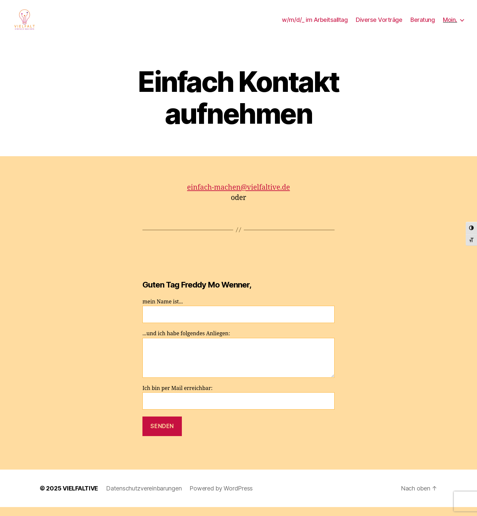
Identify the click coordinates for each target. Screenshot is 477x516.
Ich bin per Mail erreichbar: (238, 406)
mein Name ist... (238, 319)
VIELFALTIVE (80, 497)
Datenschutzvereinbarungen (144, 497)
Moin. (450, 24)
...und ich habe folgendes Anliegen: (238, 363)
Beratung (422, 24)
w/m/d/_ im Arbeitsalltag (314, 24)
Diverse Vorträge (379, 24)
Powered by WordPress (221, 497)
